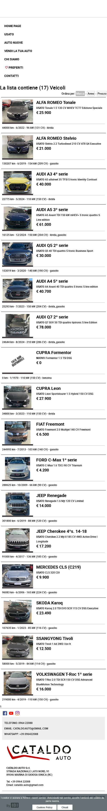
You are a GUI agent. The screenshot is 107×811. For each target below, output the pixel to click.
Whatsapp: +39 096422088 (21, 734)
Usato (9, 34)
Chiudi (65, 808)
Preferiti (16, 67)
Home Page (12, 26)
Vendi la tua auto (18, 51)
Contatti (11, 76)
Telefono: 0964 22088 (18, 723)
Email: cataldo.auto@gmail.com (26, 728)
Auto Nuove (13, 42)
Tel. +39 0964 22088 (18, 781)
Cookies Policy (44, 808)
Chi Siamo (11, 59)
